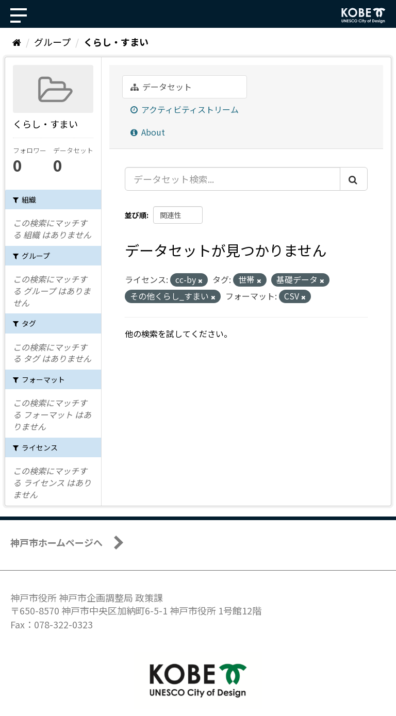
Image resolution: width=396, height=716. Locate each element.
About (147, 132)
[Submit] (354, 179)
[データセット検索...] (232, 179)
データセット (161, 86)
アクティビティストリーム (184, 109)
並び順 (135, 215)
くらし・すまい (116, 41)
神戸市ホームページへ (56, 542)
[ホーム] (16, 41)
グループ (52, 41)
